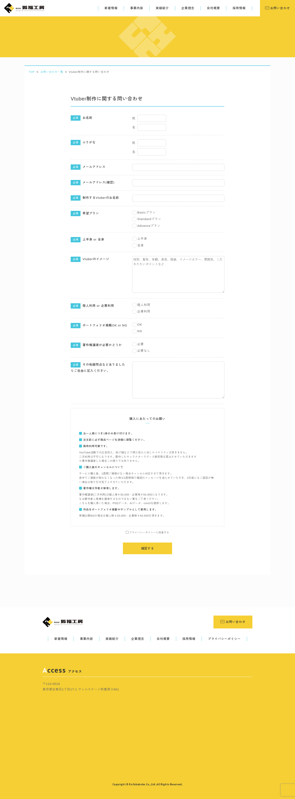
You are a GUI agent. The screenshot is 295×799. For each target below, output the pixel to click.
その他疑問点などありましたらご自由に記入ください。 (98, 367)
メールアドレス (88, 167)
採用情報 (239, 8)
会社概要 (213, 8)
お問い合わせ (279, 8)
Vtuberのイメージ (90, 259)
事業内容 (136, 8)
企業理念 (187, 8)
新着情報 (111, 8)
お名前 (81, 118)
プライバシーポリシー (224, 639)
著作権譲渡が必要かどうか (96, 345)
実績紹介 (162, 8)
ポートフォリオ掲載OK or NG (99, 325)
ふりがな (83, 142)
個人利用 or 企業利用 (92, 306)
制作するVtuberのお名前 (95, 198)
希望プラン (85, 213)
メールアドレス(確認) (93, 182)
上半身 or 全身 (87, 239)
